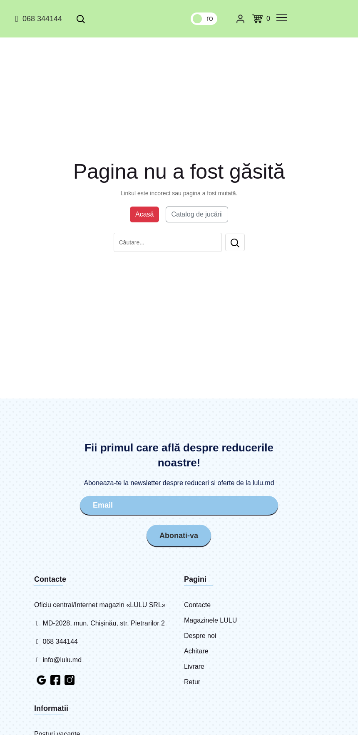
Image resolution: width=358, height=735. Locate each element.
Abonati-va (178, 535)
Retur (192, 681)
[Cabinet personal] (240, 18)
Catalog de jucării (197, 214)
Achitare (196, 651)
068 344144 (37, 19)
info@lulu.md (58, 659)
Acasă (144, 214)
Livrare (194, 666)
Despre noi (200, 635)
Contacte (197, 604)
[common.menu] (281, 17)
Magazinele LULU (210, 620)
